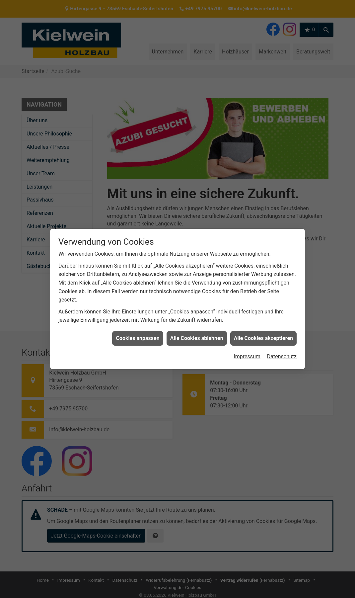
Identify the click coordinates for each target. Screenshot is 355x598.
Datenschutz (282, 349)
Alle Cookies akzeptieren (263, 331)
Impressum (247, 349)
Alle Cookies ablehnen (196, 331)
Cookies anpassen (137, 331)
